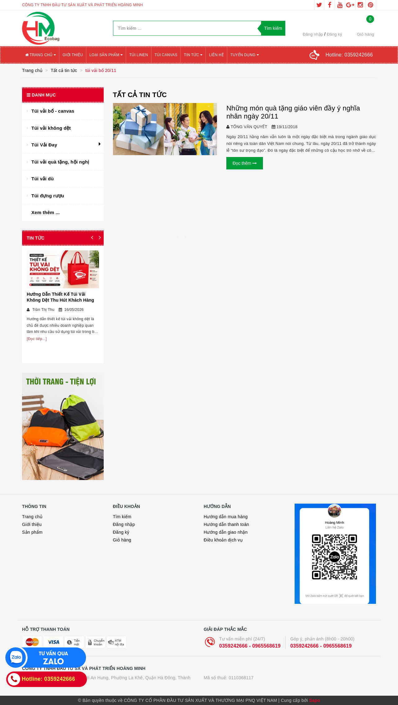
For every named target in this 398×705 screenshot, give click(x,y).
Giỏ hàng (122, 539)
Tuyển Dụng (244, 55)
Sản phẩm (32, 532)
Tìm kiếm (122, 516)
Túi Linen (138, 55)
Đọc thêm (245, 163)
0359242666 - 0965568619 (250, 646)
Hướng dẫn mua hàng (226, 516)
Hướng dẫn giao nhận (226, 532)
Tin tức (193, 55)
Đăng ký (334, 34)
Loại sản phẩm (106, 55)
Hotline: (349, 54)
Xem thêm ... (45, 212)
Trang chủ (40, 55)
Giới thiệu (72, 55)
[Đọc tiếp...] (37, 339)
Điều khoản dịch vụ (223, 539)
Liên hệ (216, 55)
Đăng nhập (313, 34)
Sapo (314, 700)
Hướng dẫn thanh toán (226, 524)
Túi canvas (166, 55)
